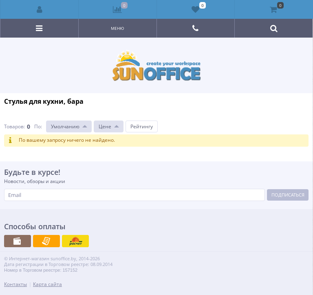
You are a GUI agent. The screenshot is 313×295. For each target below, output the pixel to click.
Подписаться (287, 195)
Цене (105, 126)
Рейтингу (141, 126)
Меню (117, 28)
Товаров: (14, 126)
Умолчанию (65, 126)
